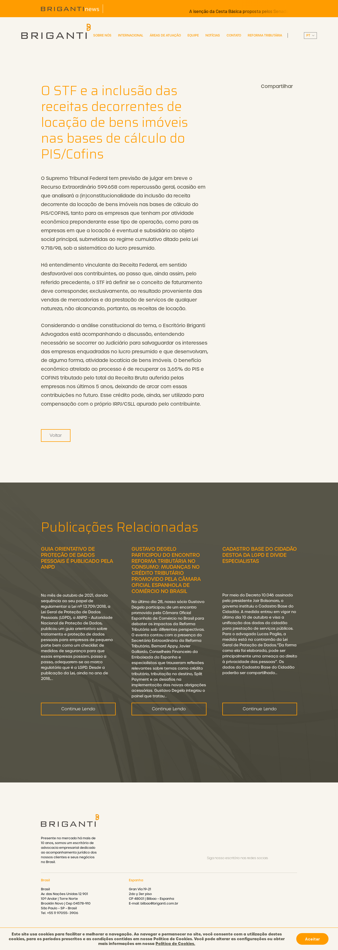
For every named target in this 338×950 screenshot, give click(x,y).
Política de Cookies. (175, 943)
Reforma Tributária (265, 35)
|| (310, 35)
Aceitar (312, 938)
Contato (234, 35)
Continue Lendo (78, 735)
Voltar (56, 435)
